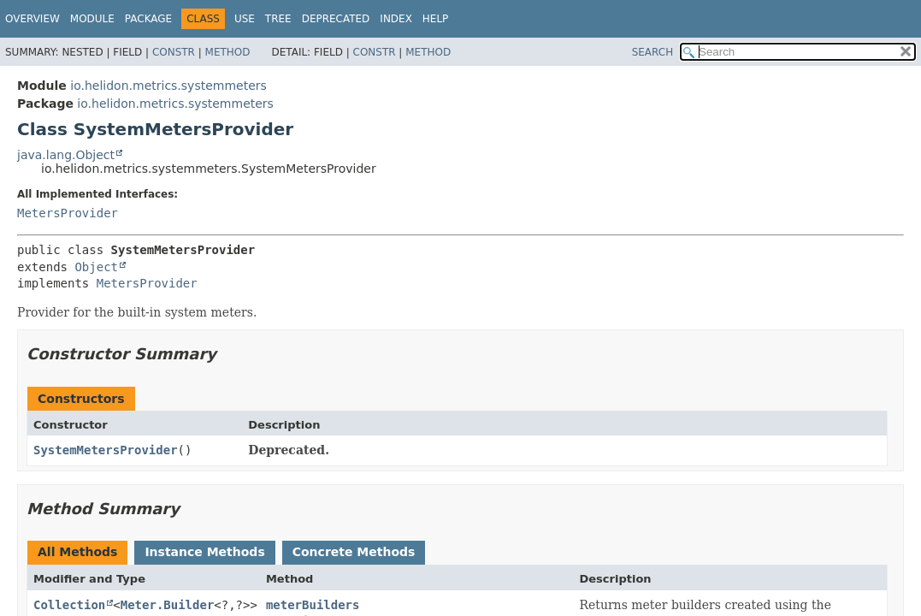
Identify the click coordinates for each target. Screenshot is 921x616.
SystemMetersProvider (105, 450)
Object (96, 267)
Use (244, 19)
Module (92, 19)
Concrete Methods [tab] (354, 552)
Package (148, 19)
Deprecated (336, 19)
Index (396, 19)
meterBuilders (313, 605)
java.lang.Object (66, 155)
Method (228, 52)
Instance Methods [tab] (204, 552)
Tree (278, 19)
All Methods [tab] (77, 552)
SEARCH (653, 52)
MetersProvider (67, 213)
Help (435, 19)
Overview (32, 19)
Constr (173, 52)
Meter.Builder (168, 605)
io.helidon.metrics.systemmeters (168, 85)
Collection (69, 605)
